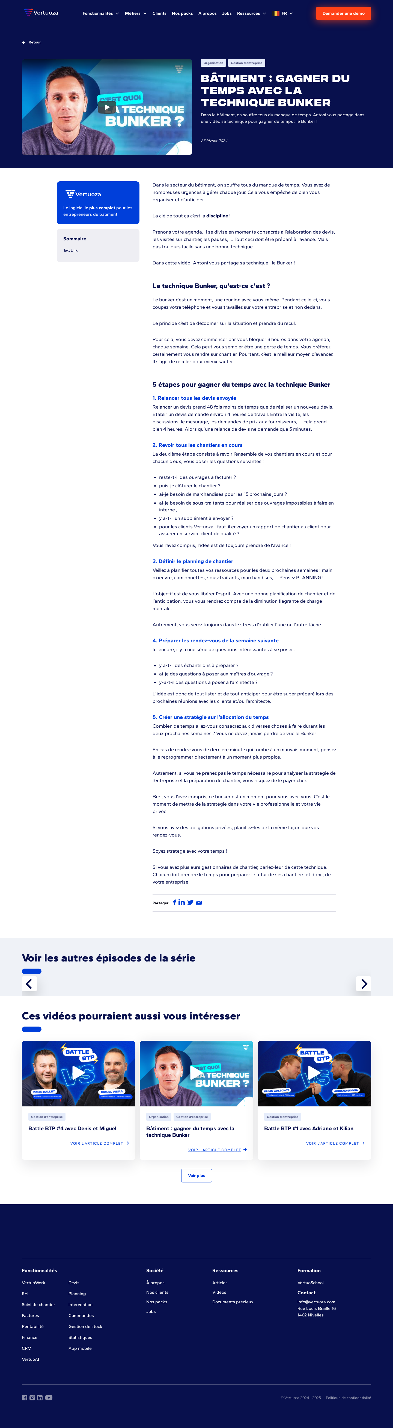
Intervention (81, 1304)
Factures (30, 1315)
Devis (74, 1282)
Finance (29, 1337)
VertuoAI (30, 1359)
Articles (220, 1282)
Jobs (151, 1311)
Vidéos (219, 1292)
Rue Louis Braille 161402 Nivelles (316, 1312)
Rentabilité (33, 1326)
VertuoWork (33, 1282)
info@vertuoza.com (316, 1301)
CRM (26, 1348)
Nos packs (156, 1301)
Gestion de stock (85, 1326)
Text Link (70, 250)
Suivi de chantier (38, 1304)
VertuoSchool (310, 1282)
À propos (155, 1282)
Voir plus (196, 1175)
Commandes (81, 1315)
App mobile (80, 1348)
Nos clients (157, 1292)
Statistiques (80, 1337)
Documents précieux (233, 1301)
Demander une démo (344, 13)
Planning (77, 1293)
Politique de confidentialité (348, 1397)
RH (25, 1293)
